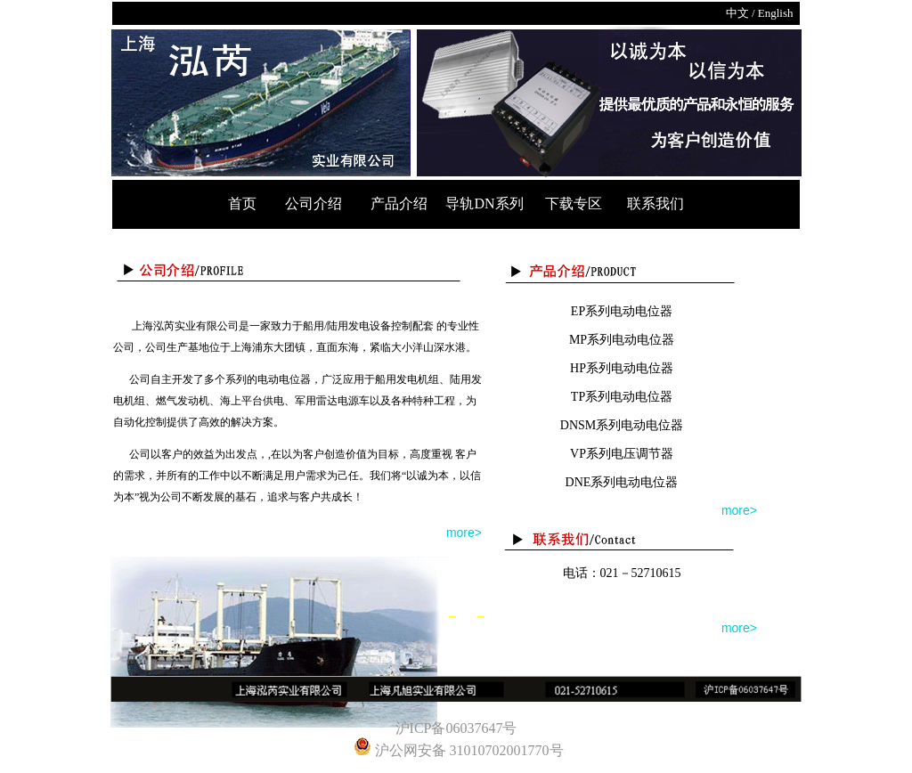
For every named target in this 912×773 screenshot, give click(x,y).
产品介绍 (402, 203)
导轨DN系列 (487, 203)
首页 (244, 203)
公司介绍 (313, 203)
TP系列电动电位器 (621, 396)
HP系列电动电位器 (621, 368)
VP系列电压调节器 (621, 453)
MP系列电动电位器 (621, 339)
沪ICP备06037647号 (456, 728)
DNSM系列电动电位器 (621, 425)
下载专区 (575, 203)
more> (464, 532)
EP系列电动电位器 (621, 311)
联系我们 (655, 203)
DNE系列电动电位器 (622, 482)
